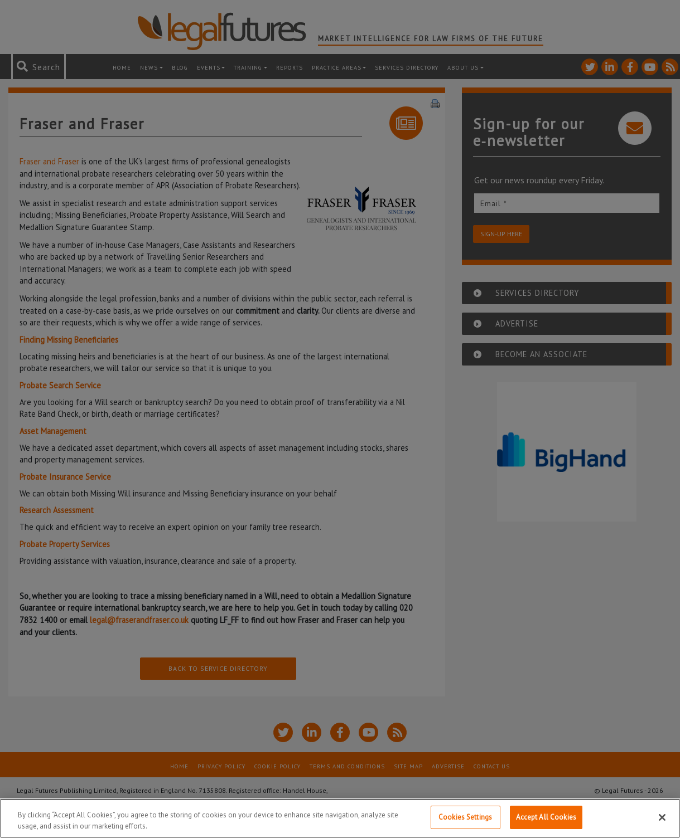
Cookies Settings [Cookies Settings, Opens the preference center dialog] (465, 817)
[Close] (662, 817)
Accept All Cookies (546, 817)
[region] (340, 818)
